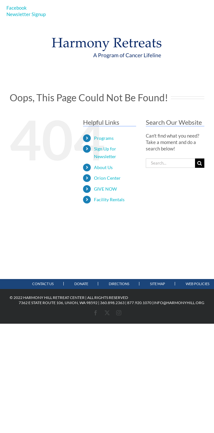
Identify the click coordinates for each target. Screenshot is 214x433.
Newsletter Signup (26, 14)
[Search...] (170, 163)
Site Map (157, 283)
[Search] (199, 163)
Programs (104, 138)
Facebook (16, 8)
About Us (103, 167)
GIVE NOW (105, 189)
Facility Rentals (109, 199)
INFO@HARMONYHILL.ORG (179, 302)
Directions (119, 283)
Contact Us (43, 283)
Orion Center (107, 178)
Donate (81, 283)
